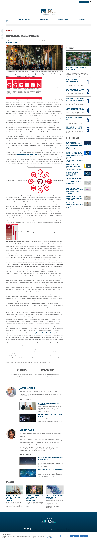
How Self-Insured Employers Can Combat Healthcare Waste (74, 190)
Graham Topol (31, 500)
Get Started (21, 380)
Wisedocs (68, 161)
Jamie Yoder (9, 42)
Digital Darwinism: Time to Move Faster (50, 415)
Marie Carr (15, 42)
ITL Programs (82, 19)
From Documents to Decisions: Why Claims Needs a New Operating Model (74, 154)
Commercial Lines (9, 30)
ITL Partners (54, 2)
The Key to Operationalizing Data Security (74, 204)
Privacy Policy (49, 529)
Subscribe (83, 2)
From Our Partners (70, 2)
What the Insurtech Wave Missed (73, 182)
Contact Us (41, 529)
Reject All (74, 536)
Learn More (47, 380)
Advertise (61, 2)
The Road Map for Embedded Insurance (74, 165)
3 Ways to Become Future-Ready (49, 403)
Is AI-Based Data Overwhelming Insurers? (72, 174)
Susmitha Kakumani (52, 471)
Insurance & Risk (44, 19)
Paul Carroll (70, 71)
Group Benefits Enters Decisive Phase (54, 496)
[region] (48, 536)
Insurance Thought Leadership (74, 160)
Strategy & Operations (63, 19)
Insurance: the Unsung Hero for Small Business (34, 497)
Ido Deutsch (71, 185)
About (35, 529)
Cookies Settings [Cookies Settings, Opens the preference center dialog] (64, 536)
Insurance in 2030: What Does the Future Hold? (50, 458)
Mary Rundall (71, 208)
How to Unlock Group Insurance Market (27, 154)
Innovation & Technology (23, 19)
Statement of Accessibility (60, 529)
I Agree (83, 536)
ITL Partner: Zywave (73, 149)
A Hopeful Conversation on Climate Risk (76, 68)
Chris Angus (71, 199)
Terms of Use (71, 529)
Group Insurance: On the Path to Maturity (44, 333)
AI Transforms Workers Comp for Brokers (13, 497)
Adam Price (10, 500)
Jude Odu (70, 193)
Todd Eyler (50, 498)
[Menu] (9, 19)
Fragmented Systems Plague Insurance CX (74, 197)
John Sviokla (50, 418)
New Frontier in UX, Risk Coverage (50, 469)
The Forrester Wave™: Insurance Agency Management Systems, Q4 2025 (74, 144)
